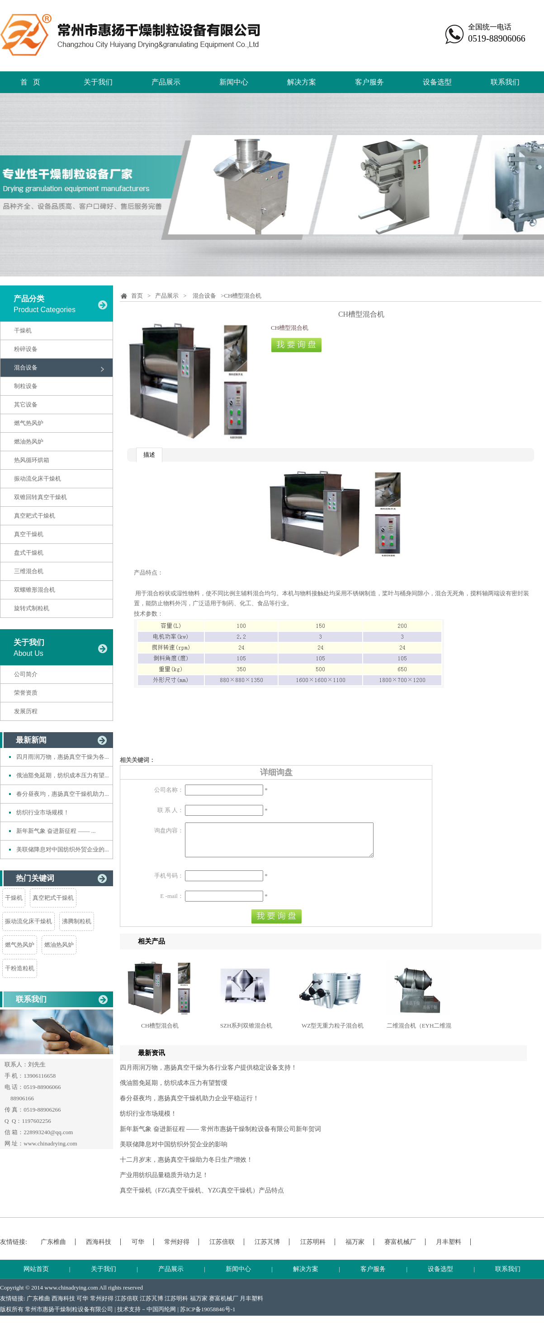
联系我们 (505, 82)
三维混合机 (28, 571)
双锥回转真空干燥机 (40, 497)
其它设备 (26, 404)
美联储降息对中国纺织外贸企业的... (62, 849)
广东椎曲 (53, 1248)
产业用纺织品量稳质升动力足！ (164, 1181)
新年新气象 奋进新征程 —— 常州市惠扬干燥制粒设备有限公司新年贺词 (220, 1135)
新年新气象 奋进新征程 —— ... (56, 830)
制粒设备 (26, 386)
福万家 (354, 1248)
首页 (137, 295)
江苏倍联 (222, 1248)
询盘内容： (169, 830)
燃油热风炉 (28, 441)
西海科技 (98, 1248)
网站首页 (36, 1275)
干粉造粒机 (19, 968)
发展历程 (26, 711)
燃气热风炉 (28, 423)
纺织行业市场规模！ (42, 812)
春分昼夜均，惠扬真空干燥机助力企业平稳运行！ (189, 1105)
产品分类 (29, 298)
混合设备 (26, 367)
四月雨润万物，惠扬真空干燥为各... (62, 756)
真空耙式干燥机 (34, 515)
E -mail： (172, 902)
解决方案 (301, 82)
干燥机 (23, 330)
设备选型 (437, 82)
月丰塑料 (448, 1248)
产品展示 (165, 82)
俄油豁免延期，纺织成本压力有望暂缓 (173, 1089)
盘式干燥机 (28, 552)
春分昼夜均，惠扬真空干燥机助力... (62, 793)
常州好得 (176, 1248)
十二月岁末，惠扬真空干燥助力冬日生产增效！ (186, 1166)
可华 (138, 1248)
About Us (28, 653)
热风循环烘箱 (31, 460)
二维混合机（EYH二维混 (419, 1032)
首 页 (30, 82)
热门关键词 (35, 878)
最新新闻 (31, 740)
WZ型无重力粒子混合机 (333, 1032)
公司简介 (26, 674)
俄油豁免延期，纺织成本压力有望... (62, 775)
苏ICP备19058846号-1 (207, 1316)
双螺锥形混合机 (34, 589)
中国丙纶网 (161, 1316)
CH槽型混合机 (160, 1032)
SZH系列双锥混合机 (246, 1032)
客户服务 (369, 82)
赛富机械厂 (400, 1248)
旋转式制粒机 (31, 608)
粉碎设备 (26, 349)
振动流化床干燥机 (37, 478)
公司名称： (169, 789)
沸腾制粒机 (76, 921)
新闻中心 (233, 82)
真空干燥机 (28, 534)
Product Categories (45, 309)
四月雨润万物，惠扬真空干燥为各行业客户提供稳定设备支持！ (208, 1074)
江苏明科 (313, 1248)
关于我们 (98, 82)
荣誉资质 (26, 692)
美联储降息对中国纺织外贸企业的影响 (173, 1151)
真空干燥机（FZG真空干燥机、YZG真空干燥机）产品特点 (202, 1197)
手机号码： (169, 882)
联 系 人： (170, 810)
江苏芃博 (267, 1248)
